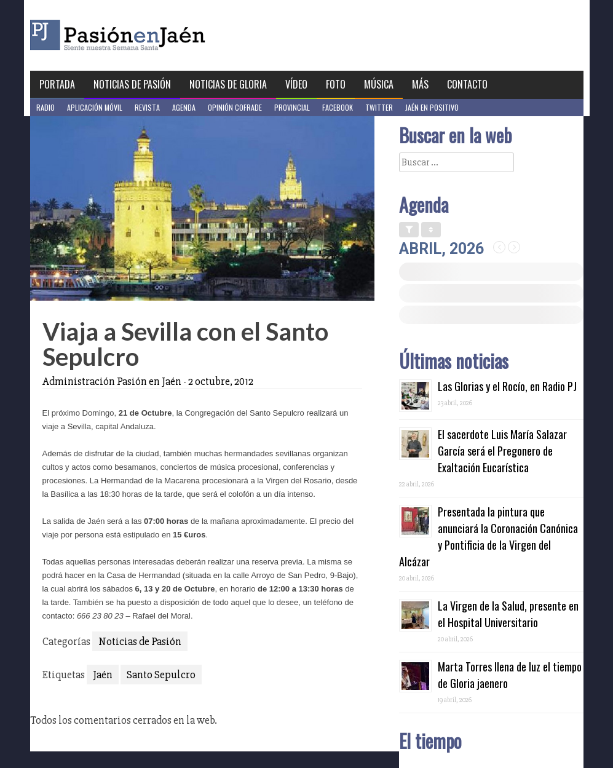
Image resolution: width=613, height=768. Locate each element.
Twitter (379, 107)
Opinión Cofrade (235, 107)
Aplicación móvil (94, 107)
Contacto (467, 84)
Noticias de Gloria (228, 84)
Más (420, 84)
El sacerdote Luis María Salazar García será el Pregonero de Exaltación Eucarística (502, 450)
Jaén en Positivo (432, 107)
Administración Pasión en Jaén (111, 381)
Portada (57, 84)
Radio (45, 107)
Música (379, 84)
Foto (336, 84)
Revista (147, 107)
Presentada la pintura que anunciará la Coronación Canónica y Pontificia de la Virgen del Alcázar (488, 536)
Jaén (103, 674)
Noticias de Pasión (132, 84)
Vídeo (296, 84)
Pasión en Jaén (150, 35)
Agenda (184, 107)
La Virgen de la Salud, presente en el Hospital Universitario (508, 614)
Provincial (292, 107)
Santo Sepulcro (161, 674)
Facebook (337, 107)
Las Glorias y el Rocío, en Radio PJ (507, 386)
